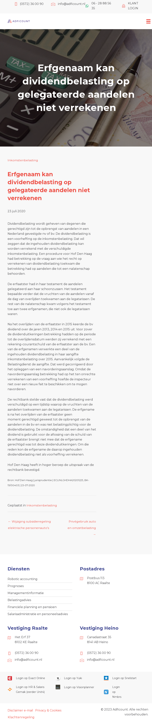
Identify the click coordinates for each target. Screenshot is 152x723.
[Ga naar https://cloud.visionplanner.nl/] (76, 687)
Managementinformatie (26, 593)
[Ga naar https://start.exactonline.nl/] (28, 678)
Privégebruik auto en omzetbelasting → (81, 522)
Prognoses (16, 586)
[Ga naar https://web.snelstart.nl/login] (124, 678)
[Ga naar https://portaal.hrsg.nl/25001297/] (28, 690)
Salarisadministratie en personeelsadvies (38, 614)
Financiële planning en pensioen (32, 607)
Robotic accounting (22, 579)
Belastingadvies (19, 600)
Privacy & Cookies (48, 711)
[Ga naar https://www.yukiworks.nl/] (76, 678)
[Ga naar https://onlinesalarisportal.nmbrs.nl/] (112, 692)
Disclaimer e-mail (20, 711)
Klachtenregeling (21, 718)
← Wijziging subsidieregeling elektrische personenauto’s (29, 522)
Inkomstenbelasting (23, 160)
